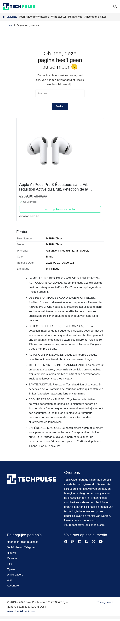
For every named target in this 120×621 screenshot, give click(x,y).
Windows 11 (59, 16)
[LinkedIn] (79, 541)
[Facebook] (65, 541)
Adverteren (13, 585)
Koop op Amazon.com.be (60, 209)
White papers (15, 574)
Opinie (11, 569)
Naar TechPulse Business (22, 542)
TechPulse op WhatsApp (34, 16)
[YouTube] (101, 541)
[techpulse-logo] (19, 6)
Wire (10, 580)
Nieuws (11, 553)
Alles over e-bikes (96, 16)
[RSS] (86, 541)
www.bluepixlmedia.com (21, 611)
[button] (115, 6)
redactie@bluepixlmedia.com (87, 525)
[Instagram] (72, 542)
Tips (9, 563)
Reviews (12, 558)
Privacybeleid (105, 602)
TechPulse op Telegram (21, 547)
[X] (93, 542)
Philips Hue (75, 16)
